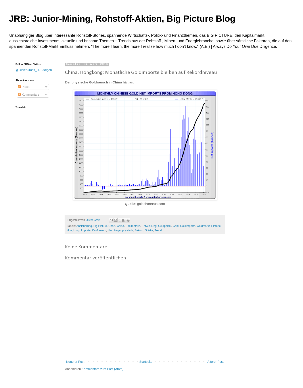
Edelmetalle (133, 226)
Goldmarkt (203, 226)
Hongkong (73, 230)
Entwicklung (149, 226)
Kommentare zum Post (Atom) (102, 369)
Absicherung (84, 226)
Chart (111, 226)
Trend (158, 230)
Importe (85, 230)
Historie (216, 226)
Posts (23, 87)
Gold (176, 226)
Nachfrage (114, 230)
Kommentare (28, 94)
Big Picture (100, 226)
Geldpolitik (164, 226)
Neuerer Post (75, 361)
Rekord (139, 230)
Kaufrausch (99, 230)
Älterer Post (215, 361)
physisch (127, 230)
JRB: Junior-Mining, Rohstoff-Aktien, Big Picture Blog (122, 18)
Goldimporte (187, 226)
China (120, 226)
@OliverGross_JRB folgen (33, 70)
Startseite (145, 361)
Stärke (149, 230)
